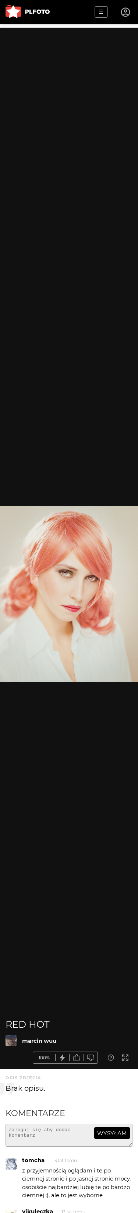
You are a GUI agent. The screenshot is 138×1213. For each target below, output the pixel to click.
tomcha (33, 1163)
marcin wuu (39, 1040)
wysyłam (112, 1133)
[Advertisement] (69, 97)
